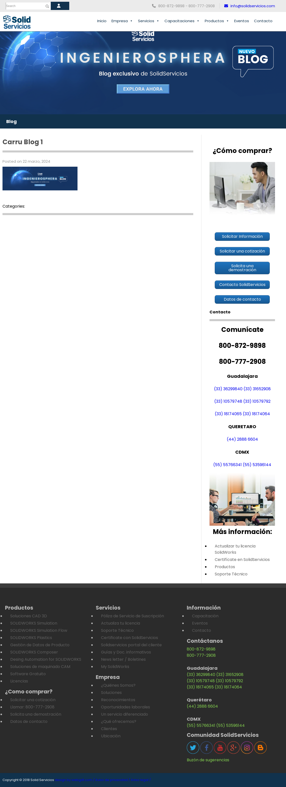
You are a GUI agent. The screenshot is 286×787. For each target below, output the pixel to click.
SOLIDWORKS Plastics (31, 638)
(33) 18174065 (228, 414)
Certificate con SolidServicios (129, 638)
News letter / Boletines (123, 659)
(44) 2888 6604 (242, 439)
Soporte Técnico (231, 574)
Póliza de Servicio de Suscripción (132, 616)
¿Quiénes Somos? (118, 685)
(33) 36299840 (228, 389)
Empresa (122, 21)
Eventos (241, 20)
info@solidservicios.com (249, 5)
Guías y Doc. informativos (126, 652)
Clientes (109, 729)
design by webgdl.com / (74, 780)
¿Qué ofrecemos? (118, 721)
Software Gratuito (28, 674)
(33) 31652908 (257, 389)
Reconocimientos (118, 700)
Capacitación (205, 616)
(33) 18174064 (256, 414)
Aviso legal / (141, 780)
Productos (217, 21)
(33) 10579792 (256, 401)
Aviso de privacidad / (112, 780)
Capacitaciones (182, 21)
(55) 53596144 (257, 465)
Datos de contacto (29, 721)
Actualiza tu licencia (120, 623)
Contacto (263, 20)
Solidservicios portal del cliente (131, 645)
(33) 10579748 (228, 401)
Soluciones (111, 692)
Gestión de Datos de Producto (40, 645)
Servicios (149, 21)
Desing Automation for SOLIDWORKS (45, 659)
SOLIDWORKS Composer (34, 652)
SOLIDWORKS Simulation (33, 623)
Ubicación (110, 736)
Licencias (19, 681)
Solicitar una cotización (33, 700)
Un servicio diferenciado (124, 714)
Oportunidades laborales (125, 707)
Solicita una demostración (35, 714)
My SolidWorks (115, 666)
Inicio (101, 20)
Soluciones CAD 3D (28, 616)
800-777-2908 (201, 655)
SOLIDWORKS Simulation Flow (38, 630)
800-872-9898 (201, 649)
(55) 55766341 (227, 465)
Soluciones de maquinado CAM (40, 666)
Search (11, 6)
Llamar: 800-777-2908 (32, 707)
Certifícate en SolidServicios (242, 559)
